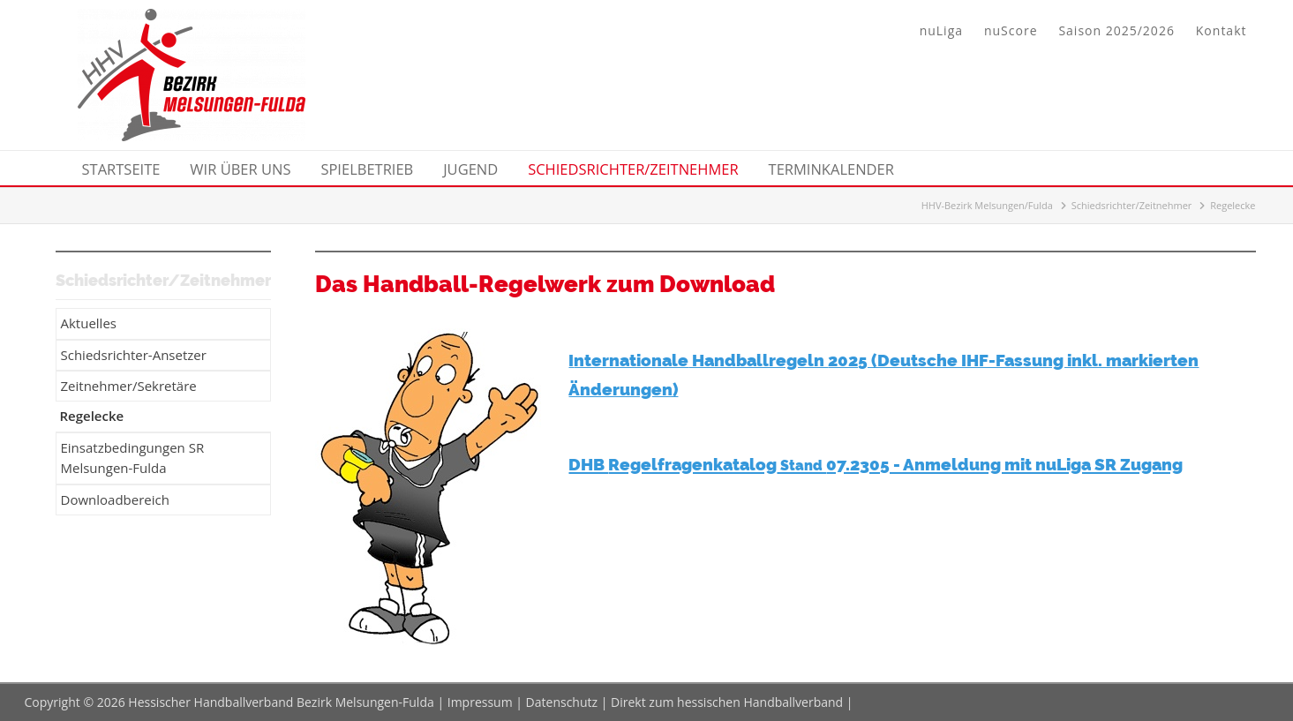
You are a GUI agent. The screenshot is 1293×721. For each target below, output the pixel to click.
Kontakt (1221, 30)
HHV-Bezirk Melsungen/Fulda (987, 205)
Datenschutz (562, 702)
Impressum (480, 702)
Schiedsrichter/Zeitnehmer (1131, 205)
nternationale (631, 360)
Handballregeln (758, 360)
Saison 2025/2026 (1116, 30)
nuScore (1011, 30)
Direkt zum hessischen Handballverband (727, 702)
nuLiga (941, 30)
